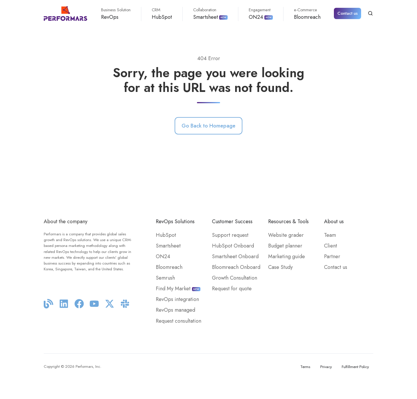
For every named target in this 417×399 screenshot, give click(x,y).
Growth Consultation (234, 278)
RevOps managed (175, 310)
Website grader (286, 235)
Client (330, 246)
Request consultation (178, 321)
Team (330, 235)
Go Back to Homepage (208, 126)
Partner (332, 256)
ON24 (261, 14)
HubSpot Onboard (233, 246)
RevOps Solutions (175, 221)
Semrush (165, 278)
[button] (370, 13)
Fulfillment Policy (355, 367)
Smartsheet (210, 14)
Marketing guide (286, 256)
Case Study (280, 267)
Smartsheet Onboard (235, 256)
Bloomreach (307, 14)
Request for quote (232, 288)
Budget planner (285, 246)
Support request (230, 235)
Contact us (347, 13)
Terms (305, 367)
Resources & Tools (288, 221)
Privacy (326, 367)
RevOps (116, 14)
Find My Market (178, 288)
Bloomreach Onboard (236, 267)
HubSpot (162, 14)
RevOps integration (177, 299)
